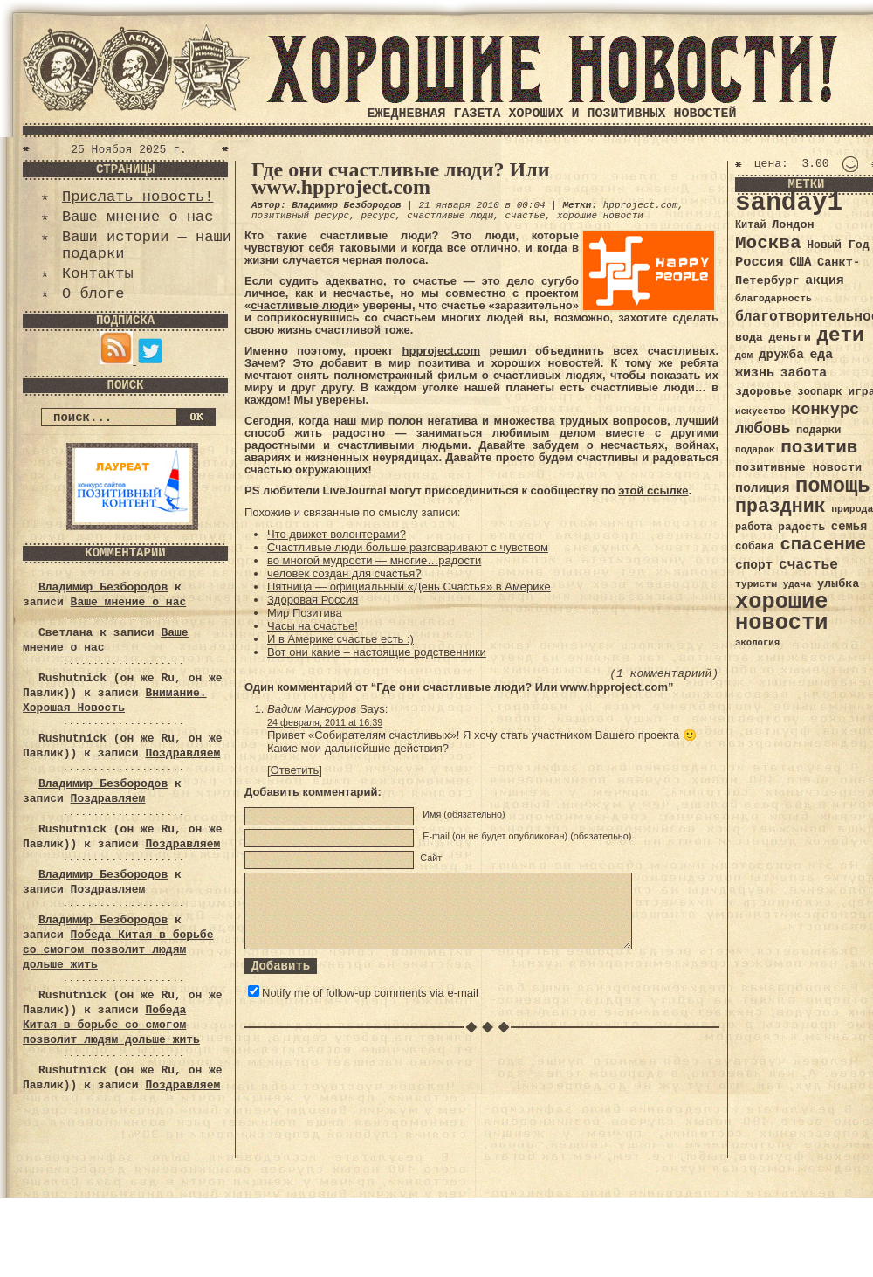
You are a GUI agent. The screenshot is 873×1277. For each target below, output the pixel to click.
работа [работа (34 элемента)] (754, 527)
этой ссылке (653, 490)
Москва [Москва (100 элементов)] (768, 243)
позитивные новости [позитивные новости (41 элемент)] (798, 467)
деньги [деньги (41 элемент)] (789, 337)
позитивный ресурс (300, 216)
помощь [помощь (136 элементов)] (832, 486)
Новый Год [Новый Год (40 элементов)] (838, 245)
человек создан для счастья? (344, 573)
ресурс (378, 216)
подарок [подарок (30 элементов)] (755, 450)
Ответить (295, 770)
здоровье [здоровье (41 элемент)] (763, 391)
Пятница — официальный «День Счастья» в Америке (409, 586)
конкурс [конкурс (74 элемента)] (825, 410)
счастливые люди (450, 216)
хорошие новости (600, 216)
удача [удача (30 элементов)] (797, 584)
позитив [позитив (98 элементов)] (818, 448)
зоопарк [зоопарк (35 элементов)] (819, 392)
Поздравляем (182, 753)
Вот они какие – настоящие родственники (376, 652)
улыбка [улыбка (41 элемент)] (838, 583)
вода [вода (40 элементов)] (749, 337)
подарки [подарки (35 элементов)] (818, 431)
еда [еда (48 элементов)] (821, 355)
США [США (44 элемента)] (800, 262)
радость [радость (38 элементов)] (801, 527)
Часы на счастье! (312, 625)
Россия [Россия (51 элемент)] (759, 262)
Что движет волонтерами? (336, 534)
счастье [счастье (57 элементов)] (808, 564)
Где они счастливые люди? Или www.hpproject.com (400, 178)
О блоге (93, 294)
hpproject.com (640, 205)
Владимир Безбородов (103, 587)
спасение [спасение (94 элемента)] (823, 545)
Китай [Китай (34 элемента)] (750, 225)
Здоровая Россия (312, 599)
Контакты (98, 274)
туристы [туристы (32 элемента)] (756, 584)
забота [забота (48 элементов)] (803, 373)
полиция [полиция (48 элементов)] (762, 488)
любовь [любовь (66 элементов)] (762, 429)
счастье (525, 216)
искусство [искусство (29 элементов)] (760, 411)
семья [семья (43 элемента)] (849, 527)
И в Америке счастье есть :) (340, 638)
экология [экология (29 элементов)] (757, 643)
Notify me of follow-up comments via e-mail (370, 992)
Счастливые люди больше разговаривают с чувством (407, 547)
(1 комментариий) (663, 673)
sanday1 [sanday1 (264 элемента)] (788, 203)
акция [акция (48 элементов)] (824, 280)
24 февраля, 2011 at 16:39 (324, 722)
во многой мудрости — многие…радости (374, 560)
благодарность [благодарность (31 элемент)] (773, 298)
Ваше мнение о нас (137, 217)
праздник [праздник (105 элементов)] (780, 506)
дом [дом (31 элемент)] (744, 355)
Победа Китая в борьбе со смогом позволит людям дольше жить (118, 949)
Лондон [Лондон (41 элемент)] (793, 224)
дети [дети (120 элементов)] (839, 335)
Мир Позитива (304, 612)
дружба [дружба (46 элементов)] (781, 355)
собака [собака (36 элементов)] (754, 547)
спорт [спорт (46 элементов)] (754, 565)
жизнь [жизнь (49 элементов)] (754, 373)
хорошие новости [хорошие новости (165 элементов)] (781, 613)
